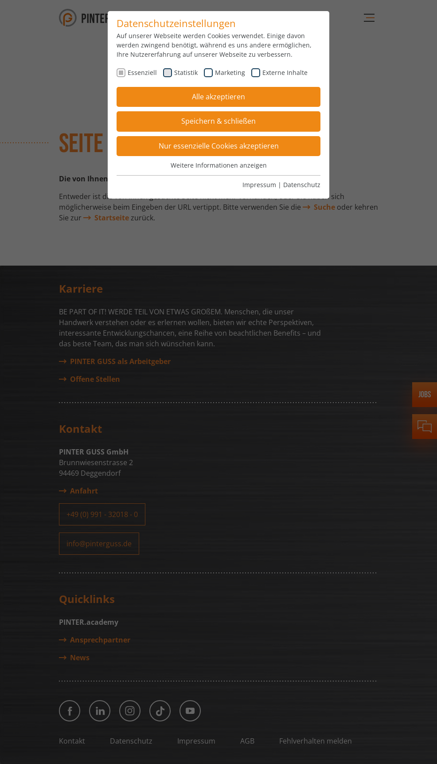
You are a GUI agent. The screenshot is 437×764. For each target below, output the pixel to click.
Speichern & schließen (218, 121)
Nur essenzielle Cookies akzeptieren (219, 146)
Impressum (259, 184)
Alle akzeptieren (218, 97)
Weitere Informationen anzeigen (219, 165)
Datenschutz (301, 184)
